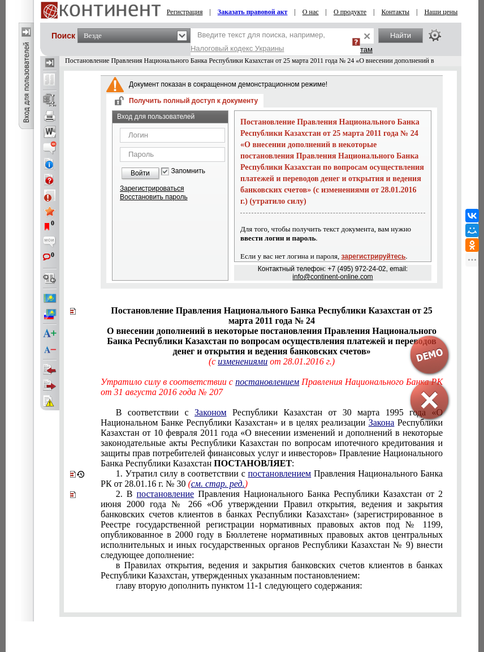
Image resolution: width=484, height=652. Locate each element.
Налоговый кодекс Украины (237, 48)
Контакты (396, 12)
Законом (210, 412)
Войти (140, 173)
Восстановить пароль (154, 197)
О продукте (350, 12)
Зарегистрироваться (152, 188)
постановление (166, 494)
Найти (400, 35)
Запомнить (188, 171)
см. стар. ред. (218, 483)
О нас (310, 12)
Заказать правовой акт (253, 12)
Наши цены (440, 12)
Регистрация (185, 12)
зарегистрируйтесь (374, 256)
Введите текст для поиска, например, (258, 42)
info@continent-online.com (332, 277)
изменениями (242, 361)
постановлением (267, 382)
